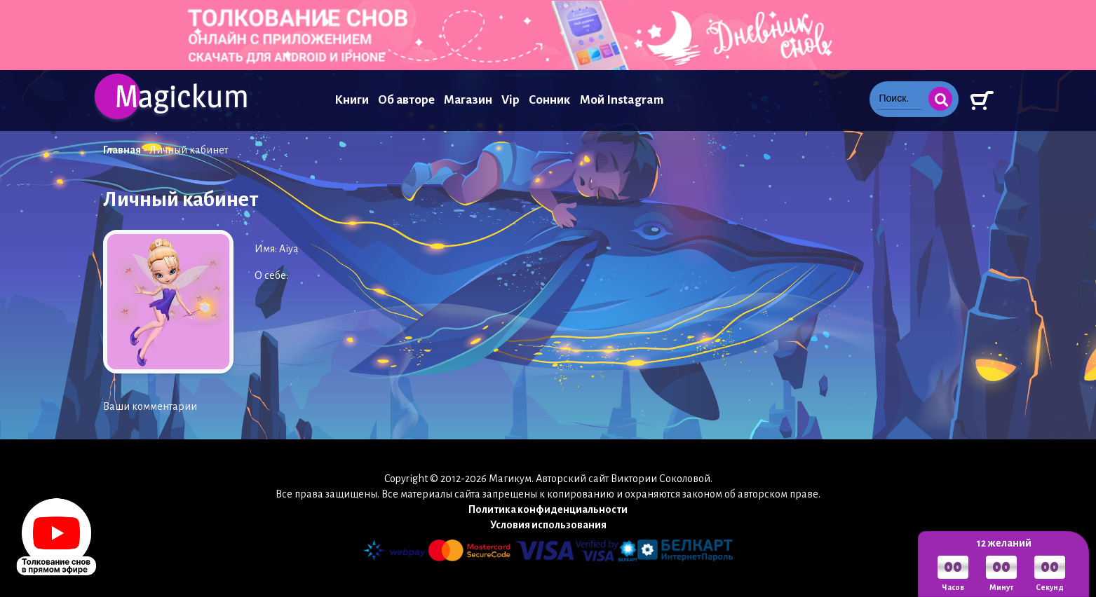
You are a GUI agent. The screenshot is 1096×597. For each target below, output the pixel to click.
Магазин (468, 100)
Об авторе (406, 100)
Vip (510, 100)
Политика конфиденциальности (548, 509)
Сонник (550, 100)
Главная (122, 150)
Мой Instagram (621, 100)
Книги (351, 100)
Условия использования (548, 524)
